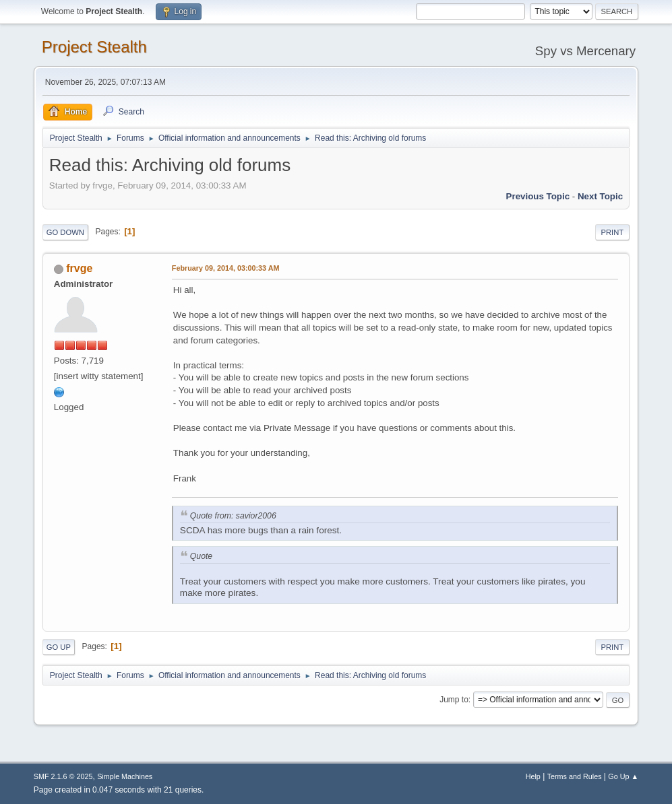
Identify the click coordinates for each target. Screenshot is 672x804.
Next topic (600, 196)
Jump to (453, 699)
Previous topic (538, 196)
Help (533, 776)
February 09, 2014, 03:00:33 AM (226, 268)
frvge (79, 268)
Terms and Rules (574, 776)
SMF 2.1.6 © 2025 (63, 776)
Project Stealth (94, 47)
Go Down (65, 232)
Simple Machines (124, 776)
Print (612, 232)
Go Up (59, 647)
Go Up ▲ (623, 776)
